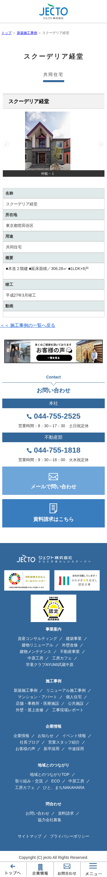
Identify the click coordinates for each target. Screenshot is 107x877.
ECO (55, 781)
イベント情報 (74, 735)
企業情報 (21, 735)
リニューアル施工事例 (66, 690)
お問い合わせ (37, 813)
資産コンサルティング (37, 638)
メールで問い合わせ (53, 486)
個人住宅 (74, 697)
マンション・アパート (37, 697)
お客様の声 (25, 748)
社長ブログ (29, 742)
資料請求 (66, 813)
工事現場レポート (68, 710)
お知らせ (46, 735)
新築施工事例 (27, 33)
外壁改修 (70, 645)
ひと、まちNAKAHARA (63, 787)
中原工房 (35, 658)
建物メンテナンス (35, 651)
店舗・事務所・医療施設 (37, 703)
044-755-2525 (57, 416)
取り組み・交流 (29, 781)
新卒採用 (51, 748)
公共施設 (76, 703)
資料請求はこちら (53, 519)
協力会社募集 (49, 820)
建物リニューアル (37, 645)
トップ (6, 33)
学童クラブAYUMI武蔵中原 (49, 664)
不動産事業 (70, 651)
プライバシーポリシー (69, 836)
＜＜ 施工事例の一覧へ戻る (27, 325)
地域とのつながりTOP (50, 774)
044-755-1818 (57, 450)
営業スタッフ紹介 (64, 742)
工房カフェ (62, 658)
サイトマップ (29, 836)
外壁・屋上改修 (29, 710)
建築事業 (74, 638)
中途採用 (76, 748)
